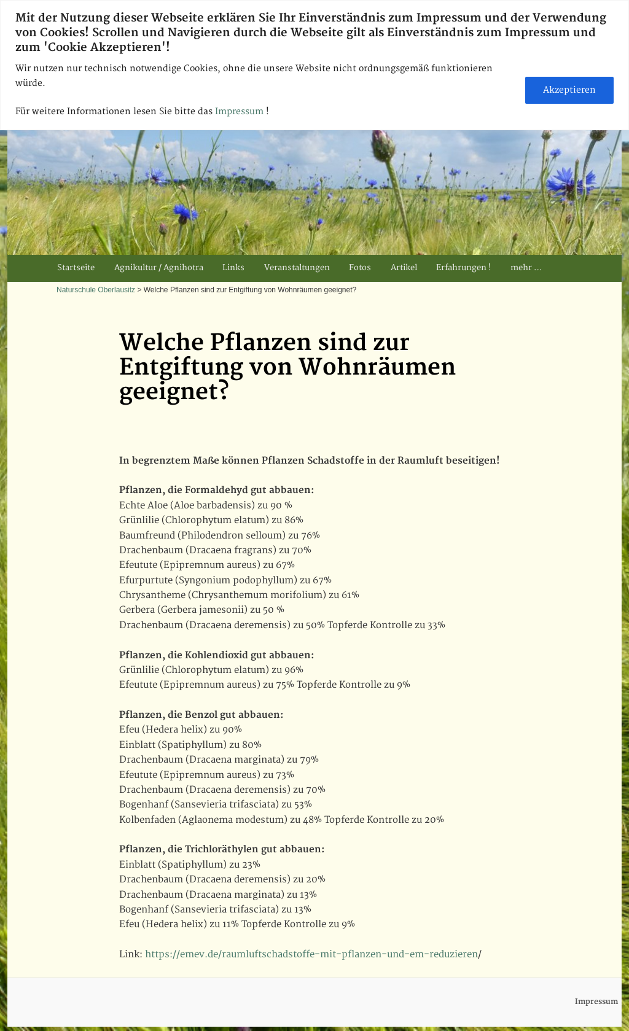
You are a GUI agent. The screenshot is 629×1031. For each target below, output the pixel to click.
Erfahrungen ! (463, 268)
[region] (314, 65)
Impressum (240, 111)
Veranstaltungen (297, 268)
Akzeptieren (569, 90)
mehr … (526, 268)
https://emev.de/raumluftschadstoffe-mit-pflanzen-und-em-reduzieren (311, 954)
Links (233, 268)
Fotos (360, 268)
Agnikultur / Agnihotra (158, 268)
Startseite (76, 268)
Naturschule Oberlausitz (96, 290)
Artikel (404, 268)
